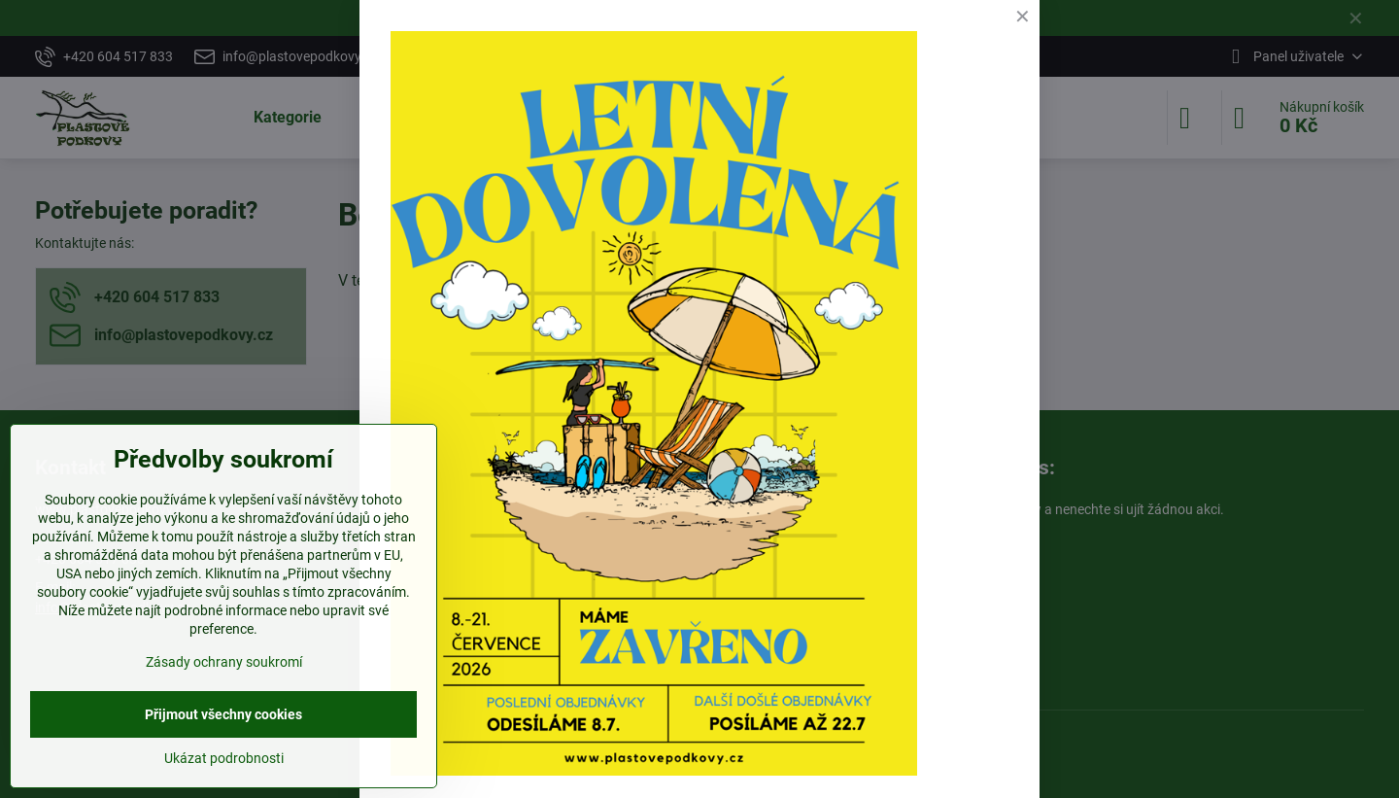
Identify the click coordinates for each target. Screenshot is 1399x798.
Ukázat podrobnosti (224, 758)
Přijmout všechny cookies (223, 714)
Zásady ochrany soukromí (224, 662)
